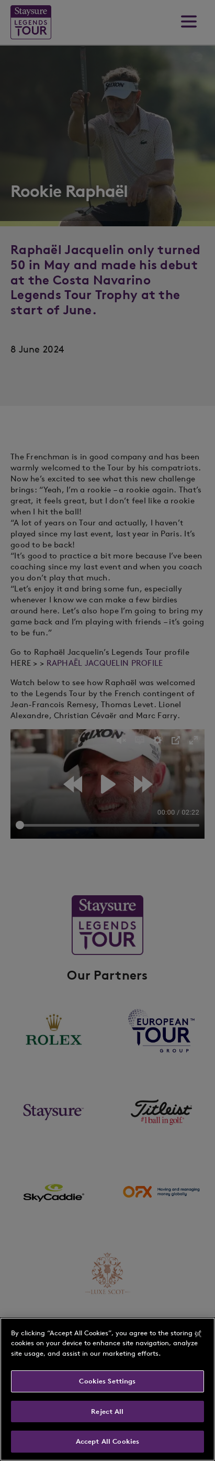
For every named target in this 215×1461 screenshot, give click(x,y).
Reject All (107, 1411)
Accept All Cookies (107, 1441)
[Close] (198, 1334)
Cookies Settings (107, 1381)
